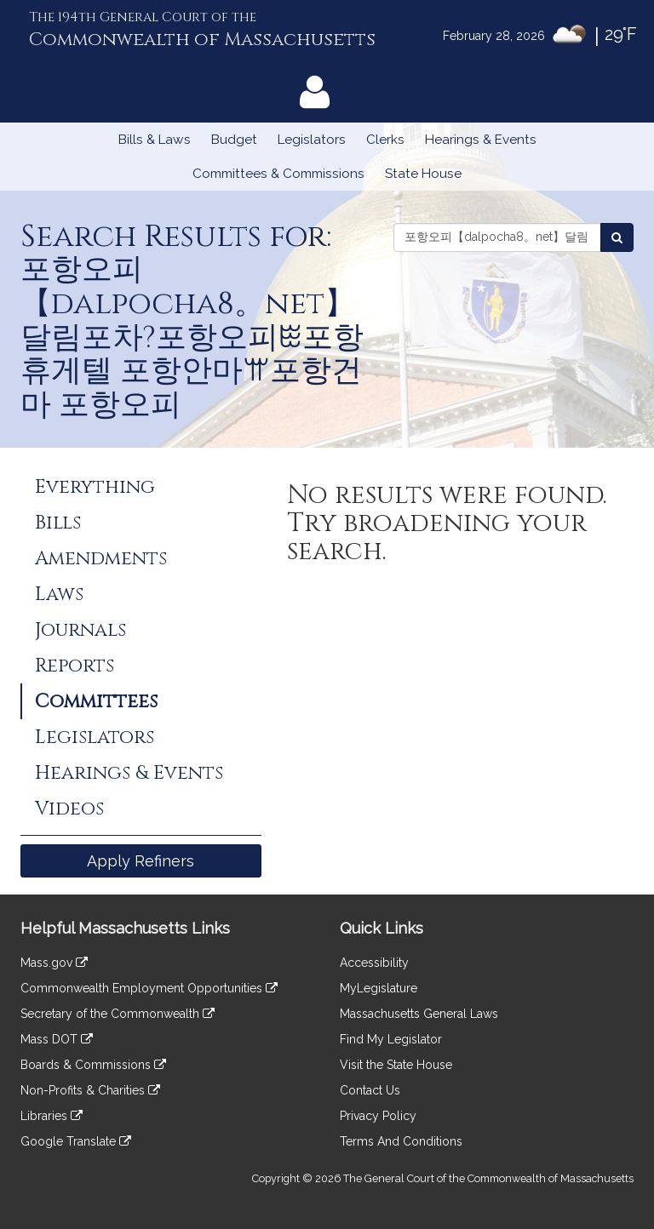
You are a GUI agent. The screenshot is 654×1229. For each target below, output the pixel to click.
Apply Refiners (140, 861)
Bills (58, 522)
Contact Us (370, 1090)
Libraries (51, 1116)
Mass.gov (54, 962)
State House (423, 173)
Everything (95, 487)
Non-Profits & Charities (90, 1090)
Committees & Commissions (278, 173)
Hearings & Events (480, 139)
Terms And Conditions (401, 1141)
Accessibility (374, 962)
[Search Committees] (617, 237)
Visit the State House (396, 1065)
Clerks (385, 139)
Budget (234, 139)
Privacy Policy (378, 1116)
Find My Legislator (391, 1039)
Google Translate (75, 1141)
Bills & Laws (154, 139)
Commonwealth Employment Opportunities (149, 988)
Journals (80, 630)
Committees (96, 701)
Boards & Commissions (93, 1065)
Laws (59, 594)
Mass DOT (56, 1039)
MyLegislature (378, 988)
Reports (74, 665)
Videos (69, 808)
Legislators (312, 139)
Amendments (101, 558)
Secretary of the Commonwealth (117, 1013)
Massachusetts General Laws (419, 1013)
